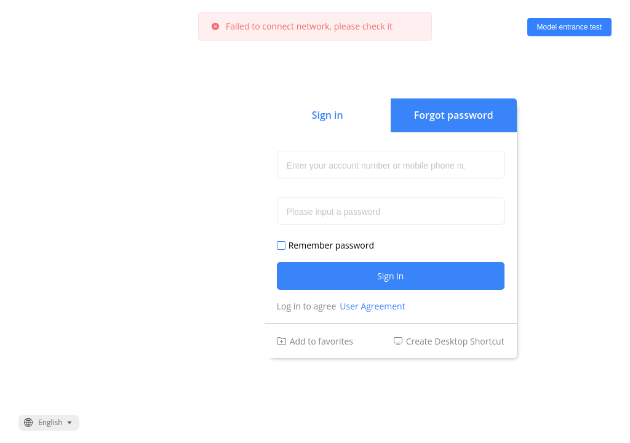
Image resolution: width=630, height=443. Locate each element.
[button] (48, 423)
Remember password (331, 245)
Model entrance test (569, 27)
